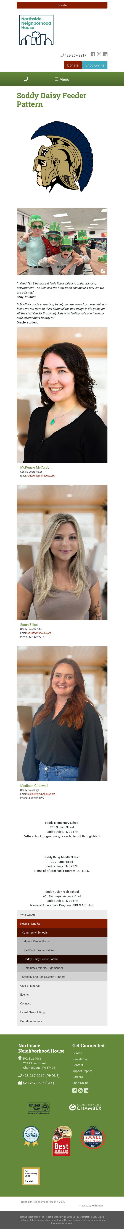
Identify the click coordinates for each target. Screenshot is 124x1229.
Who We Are (27, 915)
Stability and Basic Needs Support (43, 977)
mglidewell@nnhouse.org (41, 794)
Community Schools (35, 932)
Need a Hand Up (30, 923)
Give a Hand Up (30, 985)
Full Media (97, 1205)
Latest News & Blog (32, 1012)
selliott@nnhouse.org (39, 633)
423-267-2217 (73, 55)
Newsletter (79, 1059)
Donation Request (31, 1021)
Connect (25, 1003)
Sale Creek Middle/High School (43, 968)
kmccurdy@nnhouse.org (41, 475)
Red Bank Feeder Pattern (39, 950)
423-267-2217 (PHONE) (39, 1075)
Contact (77, 1065)
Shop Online (94, 65)
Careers (77, 1077)
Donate (62, 5)
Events (24, 994)
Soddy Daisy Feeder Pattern (41, 959)
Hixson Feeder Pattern (37, 941)
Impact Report (82, 1071)
